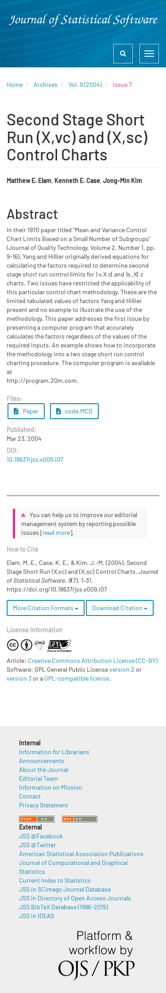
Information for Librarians (54, 751)
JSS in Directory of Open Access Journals (75, 898)
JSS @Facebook (41, 836)
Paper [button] (26, 411)
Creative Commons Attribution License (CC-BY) (93, 660)
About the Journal (43, 769)
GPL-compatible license (76, 678)
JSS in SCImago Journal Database (65, 889)
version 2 (122, 669)
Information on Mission (50, 787)
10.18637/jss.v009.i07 (35, 459)
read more (56, 532)
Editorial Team (38, 778)
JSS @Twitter (37, 845)
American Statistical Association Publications (81, 853)
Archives (46, 84)
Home (15, 84)
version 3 (19, 678)
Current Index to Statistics (55, 880)
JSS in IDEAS (36, 915)
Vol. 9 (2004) (85, 84)
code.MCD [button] (74, 411)
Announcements (41, 760)
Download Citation (119, 607)
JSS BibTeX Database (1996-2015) (63, 907)
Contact (30, 796)
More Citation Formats (45, 607)
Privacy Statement (43, 805)
